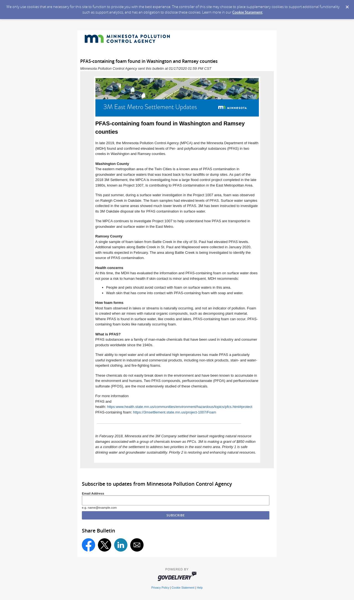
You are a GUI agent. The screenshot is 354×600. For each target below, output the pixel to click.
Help (199, 587)
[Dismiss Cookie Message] (347, 5)
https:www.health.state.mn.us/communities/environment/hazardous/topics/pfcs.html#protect (179, 407)
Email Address (93, 493)
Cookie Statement (247, 12)
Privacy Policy (160, 587)
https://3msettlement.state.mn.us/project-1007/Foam (174, 412)
